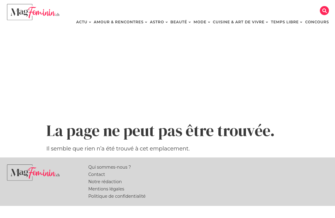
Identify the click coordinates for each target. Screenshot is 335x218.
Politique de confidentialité (117, 196)
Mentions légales (106, 189)
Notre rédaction (105, 181)
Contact (96, 174)
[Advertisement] (167, 75)
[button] (324, 10)
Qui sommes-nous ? (109, 167)
